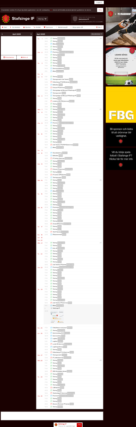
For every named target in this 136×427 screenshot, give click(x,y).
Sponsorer (48, 27)
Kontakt (37, 27)
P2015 (59, 107)
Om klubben (15, 27)
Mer (99, 27)
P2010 (59, 49)
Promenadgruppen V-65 (66, 52)
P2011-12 (60, 47)
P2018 (59, 218)
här (51, 10)
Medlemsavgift (61, 27)
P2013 (59, 60)
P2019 (59, 275)
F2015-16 (60, 131)
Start (4, 27)
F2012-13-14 (61, 55)
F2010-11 (60, 41)
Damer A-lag (73, 82)
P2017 (59, 172)
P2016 (59, 98)
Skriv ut (24, 57)
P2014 (59, 57)
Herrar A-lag (61, 38)
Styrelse (27, 27)
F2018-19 (60, 360)
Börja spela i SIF (77, 27)
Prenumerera (8, 57)
